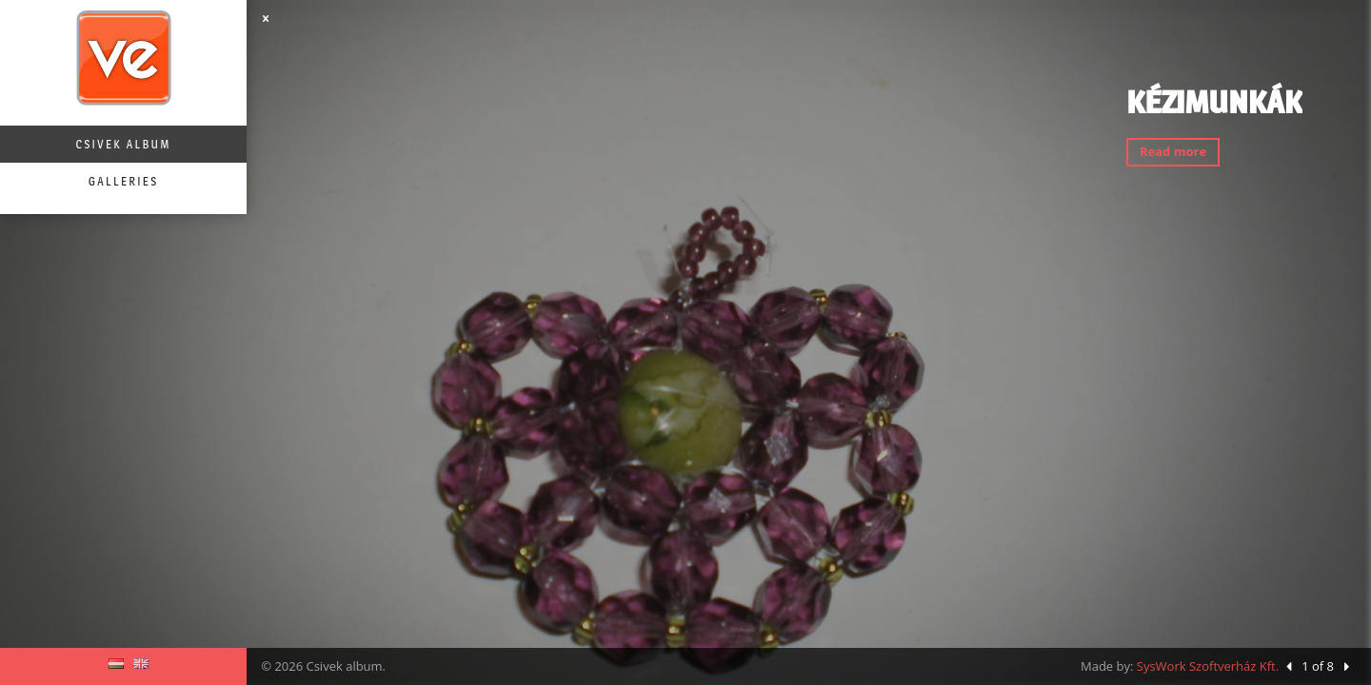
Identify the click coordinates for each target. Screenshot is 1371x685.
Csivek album (122, 144)
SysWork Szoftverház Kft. (1208, 666)
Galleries (124, 181)
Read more (1173, 151)
